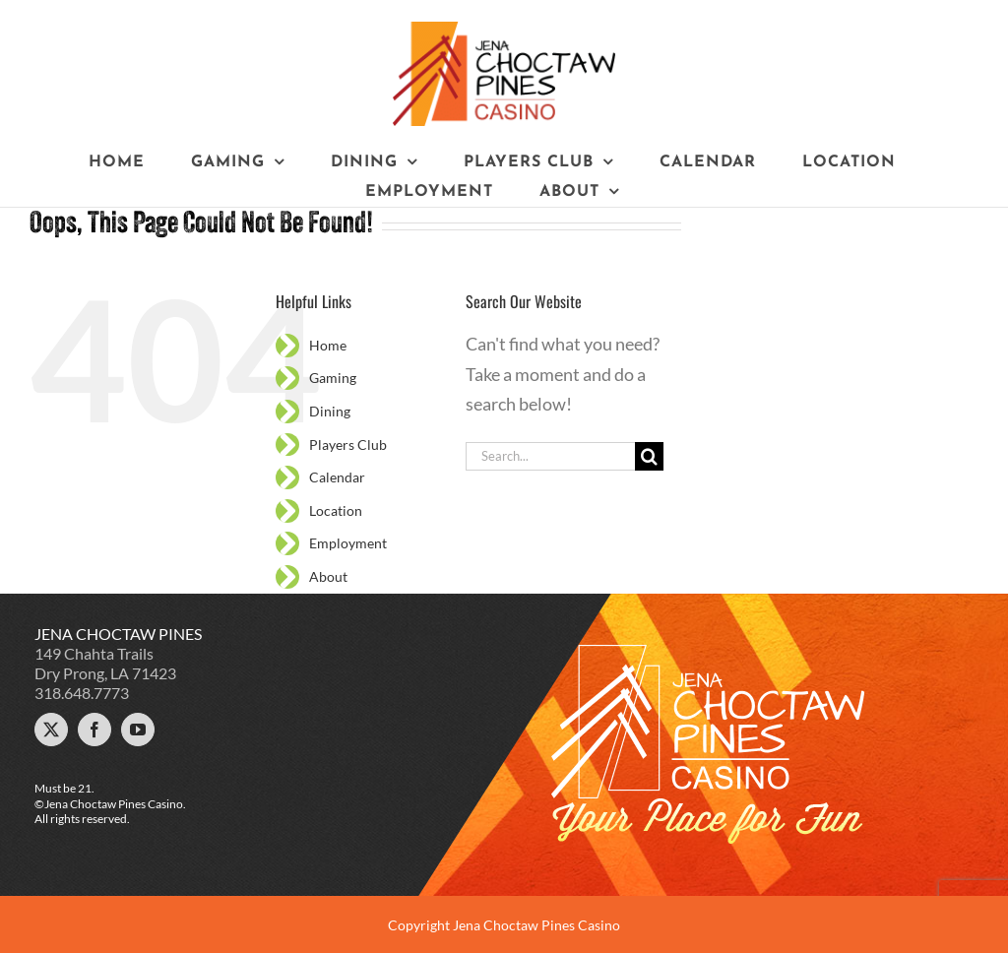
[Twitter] (51, 729)
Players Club (348, 444)
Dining (329, 411)
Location (335, 510)
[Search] (649, 456)
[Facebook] (94, 729)
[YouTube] (138, 729)
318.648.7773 (81, 692)
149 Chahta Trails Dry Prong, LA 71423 (105, 663)
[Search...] (550, 456)
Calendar (337, 477)
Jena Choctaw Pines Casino (536, 925)
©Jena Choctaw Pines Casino (108, 803)
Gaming (332, 377)
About (328, 576)
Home (327, 345)
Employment (348, 543)
